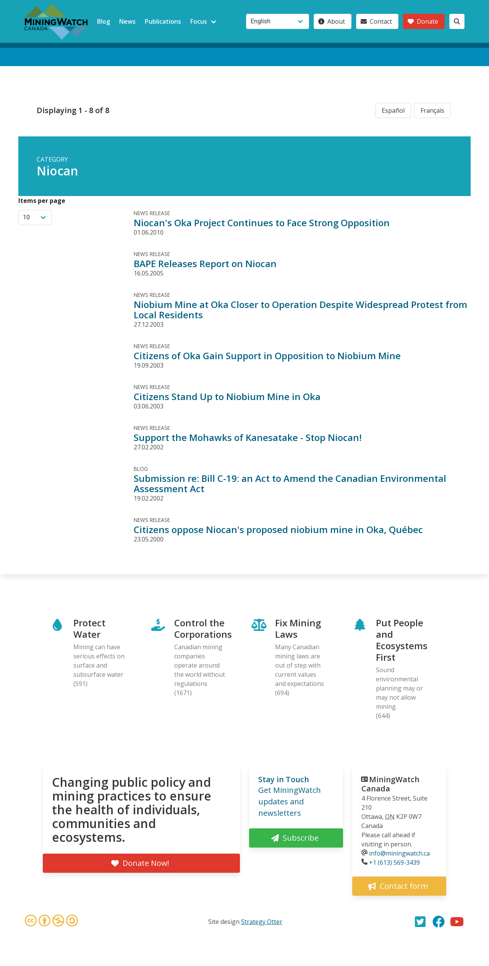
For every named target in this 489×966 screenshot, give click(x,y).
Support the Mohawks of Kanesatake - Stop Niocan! (248, 437)
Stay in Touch (283, 779)
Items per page (41, 200)
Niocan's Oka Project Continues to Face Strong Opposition (262, 222)
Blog (103, 21)
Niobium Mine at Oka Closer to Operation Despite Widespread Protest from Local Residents (300, 309)
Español (393, 110)
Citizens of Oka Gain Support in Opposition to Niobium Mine (267, 355)
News (127, 21)
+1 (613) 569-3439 (394, 862)
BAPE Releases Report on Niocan (205, 263)
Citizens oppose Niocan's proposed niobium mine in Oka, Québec (278, 529)
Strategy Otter (261, 921)
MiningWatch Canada (390, 784)
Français (432, 110)
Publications (163, 21)
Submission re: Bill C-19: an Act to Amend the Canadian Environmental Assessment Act (290, 483)
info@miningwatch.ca (399, 853)
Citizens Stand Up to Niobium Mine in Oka (227, 396)
